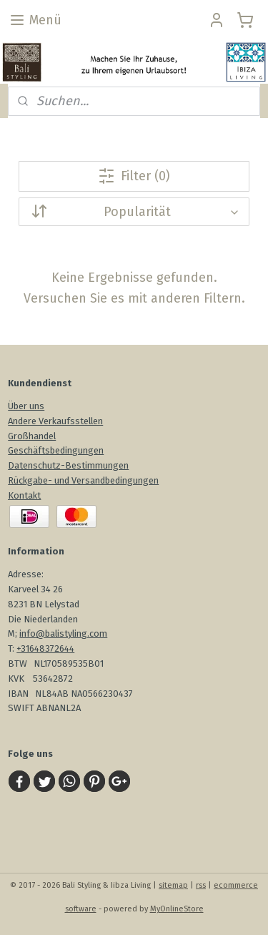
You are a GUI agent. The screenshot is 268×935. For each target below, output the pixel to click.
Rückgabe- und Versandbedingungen (83, 480)
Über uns (26, 406)
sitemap (173, 885)
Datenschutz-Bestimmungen (68, 465)
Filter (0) (134, 176)
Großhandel (32, 436)
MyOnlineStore (177, 909)
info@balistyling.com (63, 633)
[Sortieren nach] (134, 211)
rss (201, 885)
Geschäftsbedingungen (56, 450)
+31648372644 (45, 648)
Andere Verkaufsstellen (55, 421)
